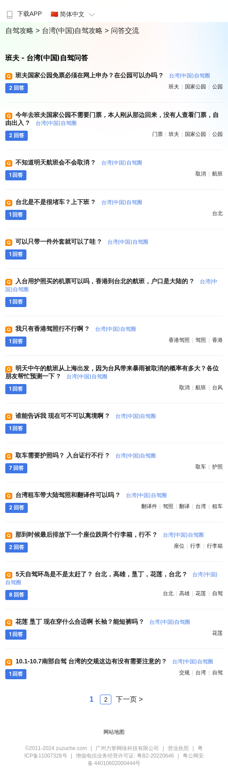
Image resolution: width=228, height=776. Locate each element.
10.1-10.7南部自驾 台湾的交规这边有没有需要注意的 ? (114, 661)
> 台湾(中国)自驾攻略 (70, 30)
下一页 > (129, 699)
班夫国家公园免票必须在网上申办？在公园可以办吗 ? (112, 75)
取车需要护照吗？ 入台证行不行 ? (85, 455)
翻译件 (149, 506)
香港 (217, 340)
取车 (200, 467)
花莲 (200, 593)
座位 (179, 546)
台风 (217, 387)
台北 (217, 213)
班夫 (174, 87)
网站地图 (114, 732)
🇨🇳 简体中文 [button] (74, 14)
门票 (157, 134)
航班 (217, 174)
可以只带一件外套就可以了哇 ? (81, 241)
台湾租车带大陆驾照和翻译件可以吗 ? (90, 494)
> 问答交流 (122, 30)
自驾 (217, 593)
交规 (184, 673)
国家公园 (195, 87)
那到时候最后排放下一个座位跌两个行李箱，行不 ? (109, 534)
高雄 (184, 593)
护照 (217, 467)
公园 (217, 87)
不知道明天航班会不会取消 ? (78, 162)
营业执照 (178, 748)
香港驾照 (179, 340)
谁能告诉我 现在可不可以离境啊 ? (85, 415)
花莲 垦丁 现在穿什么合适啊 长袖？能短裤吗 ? (102, 621)
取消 (200, 174)
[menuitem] (23, 11)
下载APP (23, 13)
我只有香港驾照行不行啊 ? (75, 328)
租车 (217, 506)
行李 (195, 546)
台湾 (200, 506)
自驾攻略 (20, 30)
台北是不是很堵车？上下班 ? (78, 201)
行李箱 (215, 546)
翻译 (184, 506)
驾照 (200, 340)
